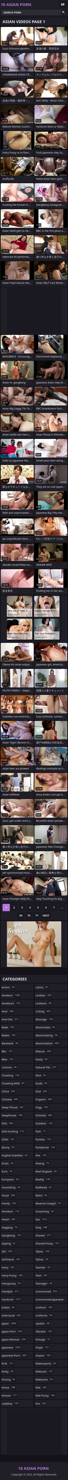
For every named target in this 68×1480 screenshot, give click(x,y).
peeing (43, 1163)
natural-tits (46, 1067)
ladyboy (10, 1403)
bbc (7, 1051)
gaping (9, 1243)
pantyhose (46, 1147)
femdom (11, 1211)
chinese (10, 1099)
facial (9, 1195)
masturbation (48, 1043)
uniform (44, 1307)
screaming (45, 1211)
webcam (44, 1371)
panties (44, 1139)
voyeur (43, 1355)
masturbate (46, 1027)
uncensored (47, 1291)
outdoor (44, 1123)
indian (8, 1307)
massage (45, 1019)
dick (8, 1123)
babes (9, 1035)
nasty (42, 1059)
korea (9, 1387)
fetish (9, 1219)
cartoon (10, 1067)
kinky (8, 1371)
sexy (42, 1227)
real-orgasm (47, 1171)
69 (20, 915)
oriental (44, 1115)
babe (8, 1027)
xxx (41, 1403)
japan (9, 1323)
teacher (43, 1267)
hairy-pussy (12, 1275)
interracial (12, 1315)
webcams (44, 1379)
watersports (46, 1363)
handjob (10, 1291)
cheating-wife (13, 1083)
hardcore (12, 1299)
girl (7, 1251)
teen (42, 1275)
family (9, 1203)
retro (42, 1195)
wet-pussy (45, 1395)
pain (41, 1131)
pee (41, 1155)
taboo (43, 1251)
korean (10, 1395)
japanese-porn (14, 1355)
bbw (8, 1059)
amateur (11, 995)
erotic (8, 1163)
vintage (43, 1339)
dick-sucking (13, 1131)
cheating (11, 1075)
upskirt (43, 1323)
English (63, 4)
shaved (44, 1235)
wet (41, 1387)
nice (41, 1075)
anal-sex (10, 1019)
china (9, 1091)
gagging (10, 1227)
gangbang (12, 1235)
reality (43, 1179)
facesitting (11, 1187)
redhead (44, 1187)
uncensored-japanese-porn (50, 1300)
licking (43, 1011)
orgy (42, 1107)
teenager (44, 1283)
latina (42, 987)
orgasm (44, 1099)
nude (42, 1083)
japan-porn (12, 1331)
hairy (8, 1267)
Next (46, 915)
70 (28, 915)
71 (36, 915)
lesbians (44, 1003)
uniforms (44, 1315)
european (11, 1179)
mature (44, 1051)
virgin (43, 1347)
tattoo (42, 1259)
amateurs (11, 1003)
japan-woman (14, 1339)
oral (42, 1091)
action (8, 987)
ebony (8, 1147)
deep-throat (13, 1107)
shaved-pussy (48, 1243)
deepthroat (12, 1115)
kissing (9, 1379)
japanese (11, 1347)
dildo (8, 1139)
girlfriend (11, 1259)
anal (8, 1011)
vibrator (44, 1331)
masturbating (47, 1035)
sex (42, 1219)
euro (7, 1171)
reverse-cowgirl (49, 1203)
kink (8, 1363)
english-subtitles (15, 1155)
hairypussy (11, 1283)
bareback (10, 1043)
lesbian (44, 995)
